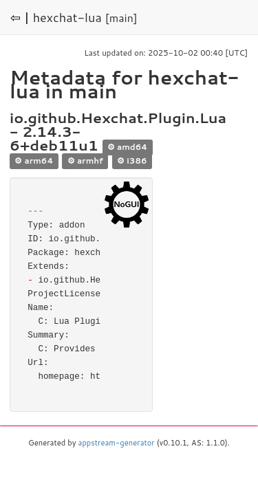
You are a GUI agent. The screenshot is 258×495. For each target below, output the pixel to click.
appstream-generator (116, 442)
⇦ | (20, 17)
